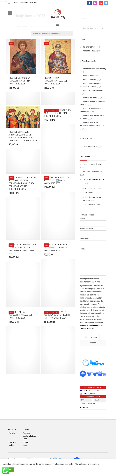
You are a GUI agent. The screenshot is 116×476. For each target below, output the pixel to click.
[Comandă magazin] (52, 33)
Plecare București (90, 146)
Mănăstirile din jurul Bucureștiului (93, 199)
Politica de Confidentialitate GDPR (29, 436)
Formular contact (87, 215)
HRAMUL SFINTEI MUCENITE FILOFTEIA (92, 117)
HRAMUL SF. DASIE (90, 97)
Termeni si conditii (87, 328)
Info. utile (11, 433)
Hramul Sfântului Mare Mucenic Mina (90, 110)
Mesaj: (93, 262)
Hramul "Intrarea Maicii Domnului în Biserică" (90, 85)
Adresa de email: (93, 231)
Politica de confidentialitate (91, 325)
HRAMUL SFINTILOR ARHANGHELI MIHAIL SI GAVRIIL (92, 124)
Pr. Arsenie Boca (92, 205)
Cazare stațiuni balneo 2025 (91, 166)
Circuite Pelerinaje (93, 188)
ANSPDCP (27, 442)
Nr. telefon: (93, 241)
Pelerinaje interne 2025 (93, 179)
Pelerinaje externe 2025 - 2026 (92, 173)
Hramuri (89, 193)
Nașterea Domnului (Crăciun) (94, 68)
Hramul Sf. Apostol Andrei (93, 90)
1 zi (86, 184)
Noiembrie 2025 (89, 47)
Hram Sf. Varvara (89, 79)
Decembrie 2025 (89, 51)
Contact (26, 429)
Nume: (93, 221)
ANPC (25, 446)
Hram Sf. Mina (88, 75)
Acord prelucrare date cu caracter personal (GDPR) (90, 280)
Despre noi (12, 429)
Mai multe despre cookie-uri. (88, 464)
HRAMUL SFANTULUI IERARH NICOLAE (92, 103)
